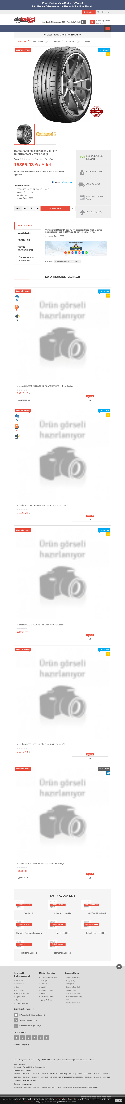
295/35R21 (18, 1080)
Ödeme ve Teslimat (73, 978)
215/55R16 (62, 1073)
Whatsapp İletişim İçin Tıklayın (30, 1026)
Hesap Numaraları (22, 993)
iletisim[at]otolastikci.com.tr (35, 1015)
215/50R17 (88, 1073)
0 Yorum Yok (38, 159)
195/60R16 (71, 1073)
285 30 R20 (70, 41)
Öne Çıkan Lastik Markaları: (24, 1084)
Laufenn (71, 1087)
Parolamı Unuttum (47, 990)
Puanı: (16, 159)
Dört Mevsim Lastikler (38, 1067)
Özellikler (24, 233)
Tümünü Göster (24, 905)
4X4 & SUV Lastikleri (49, 1060)
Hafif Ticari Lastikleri (65, 1060)
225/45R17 (26, 1077)
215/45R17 (18, 1077)
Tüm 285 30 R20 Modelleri (26, 259)
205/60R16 (79, 1073)
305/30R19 (97, 1077)
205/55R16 (53, 1073)
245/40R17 (44, 1077)
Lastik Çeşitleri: (19, 1064)
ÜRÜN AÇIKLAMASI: (22, 186)
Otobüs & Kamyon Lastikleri (84, 1060)
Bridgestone (18, 1087)
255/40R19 (88, 1077)
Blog (17, 987)
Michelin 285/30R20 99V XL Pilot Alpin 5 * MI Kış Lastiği (40, 863)
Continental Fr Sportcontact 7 (67, 261)
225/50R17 (35, 1077)
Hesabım (44, 984)
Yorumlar (24, 240)
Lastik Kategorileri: (21, 1060)
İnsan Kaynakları (22, 1003)
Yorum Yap (49, 159)
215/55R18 (71, 1077)
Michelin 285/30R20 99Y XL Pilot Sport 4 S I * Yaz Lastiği (41, 744)
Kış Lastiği (17, 1067)
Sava (95, 1087)
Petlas (84, 1087)
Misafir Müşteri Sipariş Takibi (74, 998)
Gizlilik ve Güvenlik (73, 1003)
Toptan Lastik (20, 997)
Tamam (118, 1100)
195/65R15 (44, 1073)
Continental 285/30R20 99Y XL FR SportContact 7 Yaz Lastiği (35, 152)
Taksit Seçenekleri (25, 249)
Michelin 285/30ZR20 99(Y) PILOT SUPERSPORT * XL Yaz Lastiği (45, 386)
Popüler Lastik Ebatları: (22, 1070)
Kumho (59, 1087)
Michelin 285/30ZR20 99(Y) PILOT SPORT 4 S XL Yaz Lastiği (42, 505)
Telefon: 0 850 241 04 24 (28, 1020)
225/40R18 (53, 1077)
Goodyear (36, 1087)
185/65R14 (26, 1073)
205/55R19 (79, 1077)
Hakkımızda (20, 984)
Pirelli (90, 1087)
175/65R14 (18, 1073)
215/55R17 (97, 1073)
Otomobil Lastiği (35, 1060)
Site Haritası (20, 990)
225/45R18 (62, 1077)
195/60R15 (35, 1073)
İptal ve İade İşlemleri (73, 993)
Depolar (18, 1000)
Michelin (78, 1087)
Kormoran (51, 1087)
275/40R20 (106, 1077)
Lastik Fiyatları (37, 41)
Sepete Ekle (55, 208)
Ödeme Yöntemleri (73, 987)
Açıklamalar (26, 226)
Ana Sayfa (22, 41)
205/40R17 (106, 1073)
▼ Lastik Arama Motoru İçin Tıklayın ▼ (62, 35)
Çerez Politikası (46, 1000)
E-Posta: (32, 1015)
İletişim (43, 993)
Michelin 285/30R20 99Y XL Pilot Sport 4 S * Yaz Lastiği (40, 625)
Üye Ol (43, 987)
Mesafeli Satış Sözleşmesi (71, 982)
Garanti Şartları (71, 990)
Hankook (44, 1087)
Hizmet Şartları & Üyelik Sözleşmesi (49, 979)
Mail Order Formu (47, 997)
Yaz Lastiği (26, 1067)
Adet (18, 208)
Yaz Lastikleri (55, 41)
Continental (86, 41)
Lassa (65, 1087)
